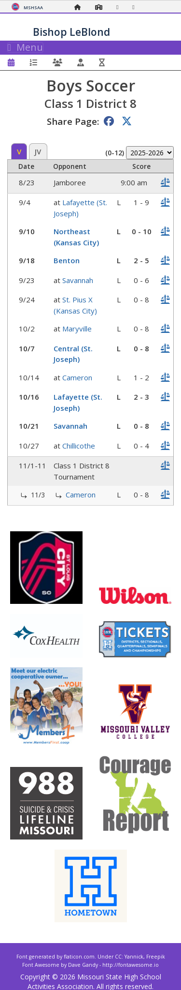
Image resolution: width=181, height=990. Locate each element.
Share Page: (73, 121)
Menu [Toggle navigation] (25, 47)
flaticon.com (79, 956)
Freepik (155, 956)
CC (118, 956)
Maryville (77, 328)
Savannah (77, 280)
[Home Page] (80, 7)
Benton (67, 260)
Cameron (77, 377)
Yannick (134, 956)
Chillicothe (78, 445)
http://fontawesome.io (130, 964)
